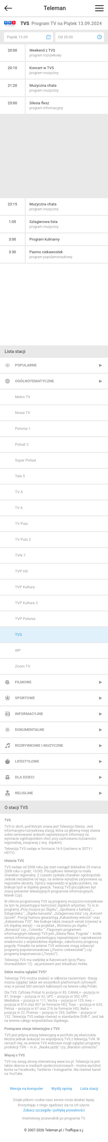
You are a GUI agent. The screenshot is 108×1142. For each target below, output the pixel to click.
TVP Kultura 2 (26, 603)
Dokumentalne (29, 729)
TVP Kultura (25, 587)
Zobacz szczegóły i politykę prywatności (54, 1110)
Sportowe (25, 698)
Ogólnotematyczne (34, 381)
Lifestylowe (27, 761)
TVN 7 (20, 555)
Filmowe (23, 682)
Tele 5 (20, 476)
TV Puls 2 (23, 539)
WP (18, 650)
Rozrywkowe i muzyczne (39, 745)
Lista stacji (89, 1088)
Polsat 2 (22, 444)
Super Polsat (25, 460)
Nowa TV (22, 413)
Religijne (24, 793)
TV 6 (19, 508)
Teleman (54, 8)
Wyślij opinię (61, 1088)
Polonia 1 (23, 428)
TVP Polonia (25, 619)
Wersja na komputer (26, 1088)
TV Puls (21, 523)
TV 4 (19, 492)
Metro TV (22, 397)
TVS (18, 634)
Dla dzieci (24, 777)
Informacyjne (29, 714)
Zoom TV (22, 666)
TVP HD (21, 571)
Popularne (26, 365)
